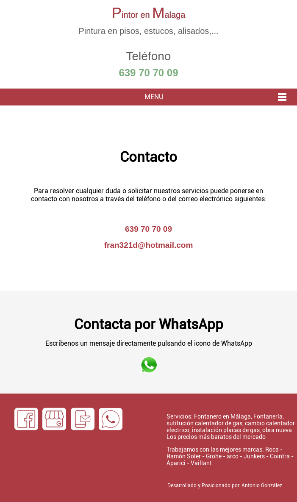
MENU (154, 97)
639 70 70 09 (148, 72)
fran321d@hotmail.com (148, 245)
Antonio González (261, 485)
